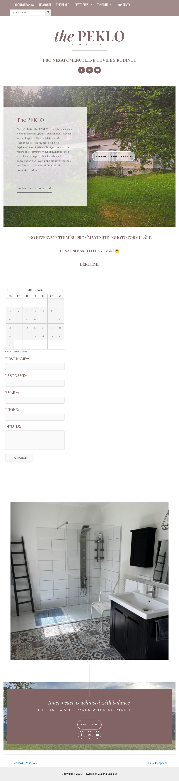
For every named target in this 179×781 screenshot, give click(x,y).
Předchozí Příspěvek (22, 763)
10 (10, 319)
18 (18, 327)
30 (60, 336)
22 (52, 327)
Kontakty (124, 5)
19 (27, 327)
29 (52, 336)
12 (27, 319)
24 (10, 336)
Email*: (12, 392)
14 (43, 319)
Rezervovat (19, 457)
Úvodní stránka (23, 5)
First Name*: (17, 358)
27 (35, 336)
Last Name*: (16, 375)
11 (18, 319)
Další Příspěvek (159, 763)
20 (35, 327)
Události (45, 5)
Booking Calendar (20, 351)
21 (43, 327)
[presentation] (90, 5)
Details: (13, 426)
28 (43, 336)
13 (35, 319)
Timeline (104, 5)
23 (60, 327)
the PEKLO (62, 5)
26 (27, 336)
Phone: (12, 409)
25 (18, 336)
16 (60, 319)
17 (10, 327)
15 (51, 319)
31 (10, 344)
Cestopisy (83, 5)
